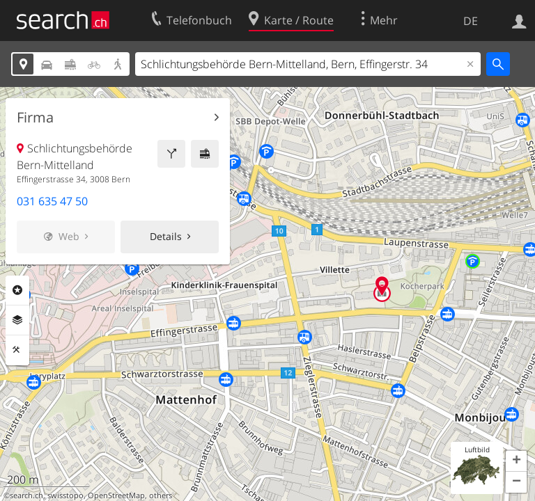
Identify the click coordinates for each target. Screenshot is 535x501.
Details (166, 236)
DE (470, 21)
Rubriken (17, 290)
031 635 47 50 (52, 201)
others (160, 495)
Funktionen (17, 350)
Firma (35, 117)
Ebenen (17, 320)
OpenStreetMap (116, 495)
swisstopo (65, 495)
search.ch (26, 495)
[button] (516, 461)
